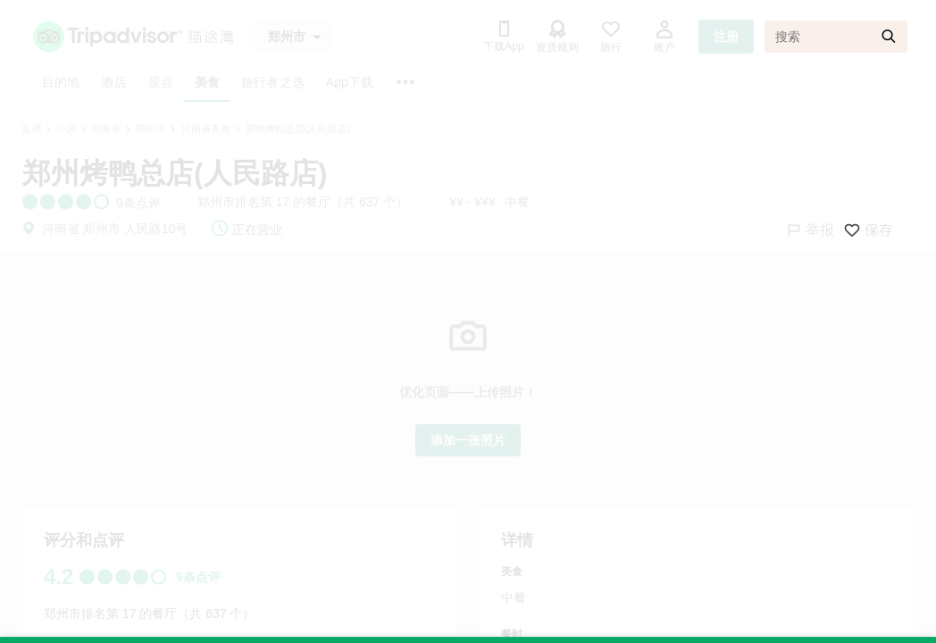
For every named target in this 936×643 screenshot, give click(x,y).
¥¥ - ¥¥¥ (472, 202)
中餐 (517, 202)
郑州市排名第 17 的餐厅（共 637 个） (303, 202)
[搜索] (836, 37)
